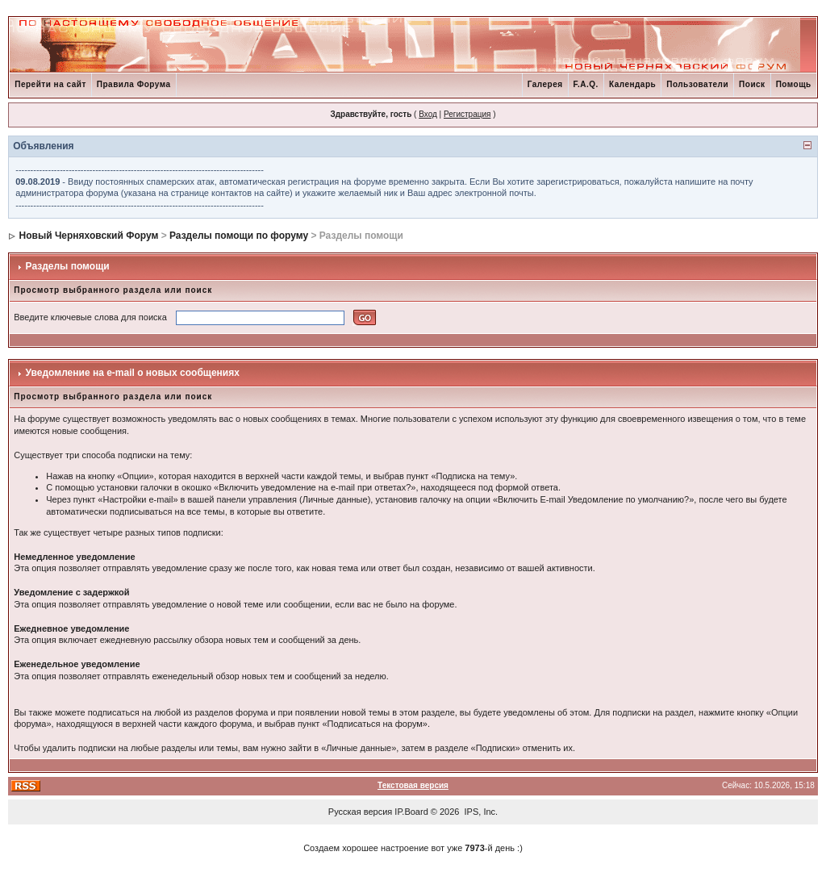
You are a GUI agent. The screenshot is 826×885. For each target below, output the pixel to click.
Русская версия (360, 811)
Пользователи (697, 84)
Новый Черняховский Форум (89, 235)
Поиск (752, 84)
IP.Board (411, 811)
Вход (428, 114)
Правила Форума (134, 84)
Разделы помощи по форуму (238, 235)
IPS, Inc (480, 811)
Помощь (793, 84)
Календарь (632, 84)
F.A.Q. (586, 84)
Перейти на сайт (50, 84)
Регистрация (467, 114)
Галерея (545, 84)
